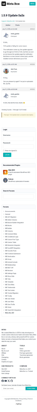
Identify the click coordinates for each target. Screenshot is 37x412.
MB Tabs (7, 279)
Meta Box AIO (10, 21)
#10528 (32, 64)
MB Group (7, 259)
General (6, 214)
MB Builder (7, 228)
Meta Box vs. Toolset (26, 371)
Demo (21, 348)
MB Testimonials (9, 287)
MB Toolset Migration (10, 293)
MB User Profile (9, 304)
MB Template (8, 282)
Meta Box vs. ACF (25, 369)
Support (4, 21)
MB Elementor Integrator (11, 245)
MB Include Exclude (10, 262)
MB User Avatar (9, 298)
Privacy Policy (23, 399)
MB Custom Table (9, 242)
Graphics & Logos (7, 361)
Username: (7, 135)
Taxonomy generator (26, 355)
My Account (5, 351)
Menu (32, 3)
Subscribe (31, 388)
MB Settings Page (9, 273)
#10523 (32, 29)
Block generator (25, 357)
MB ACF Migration (9, 217)
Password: (6, 143)
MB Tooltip (7, 296)
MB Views (7, 307)
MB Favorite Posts (9, 251)
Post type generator (26, 353)
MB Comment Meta (10, 234)
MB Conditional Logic (10, 236)
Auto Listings (5, 373)
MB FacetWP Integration (11, 248)
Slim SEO (4, 369)
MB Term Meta (8, 284)
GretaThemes (6, 371)
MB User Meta (8, 301)
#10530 (32, 89)
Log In (7, 155)
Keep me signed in (11, 150)
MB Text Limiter (9, 290)
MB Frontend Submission (12, 253)
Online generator (25, 351)
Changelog (5, 357)
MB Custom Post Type (11, 239)
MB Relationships (9, 265)
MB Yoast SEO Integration (12, 310)
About (3, 348)
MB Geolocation (9, 256)
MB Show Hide (8, 276)
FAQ (3, 355)
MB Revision (8, 270)
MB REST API (8, 268)
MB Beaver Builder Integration (13, 222)
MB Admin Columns (10, 220)
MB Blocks (7, 225)
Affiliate (4, 353)
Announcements (9, 211)
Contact (4, 359)
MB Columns (8, 231)
